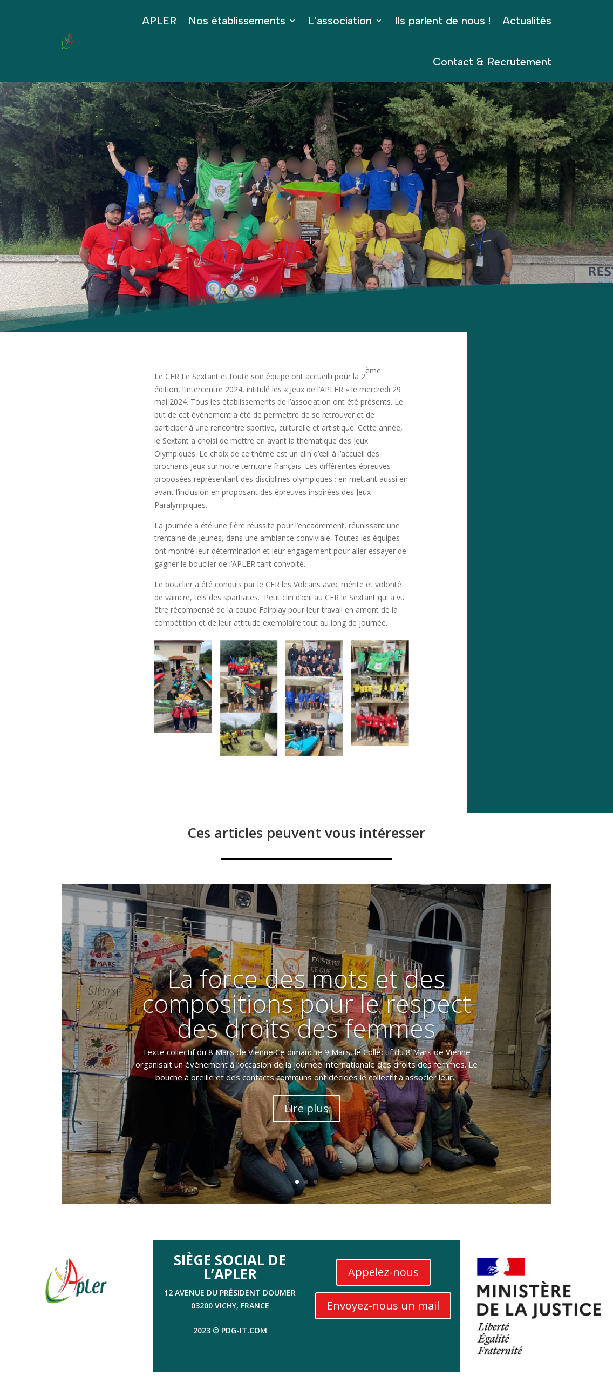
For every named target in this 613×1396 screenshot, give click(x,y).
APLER (159, 20)
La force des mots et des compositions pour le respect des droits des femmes (306, 1003)
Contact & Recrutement (492, 61)
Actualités (526, 20)
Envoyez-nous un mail (383, 1305)
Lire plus (306, 1108)
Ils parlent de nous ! (442, 20)
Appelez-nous (383, 1272)
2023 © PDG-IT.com (230, 1330)
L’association (340, 20)
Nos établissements (236, 20)
